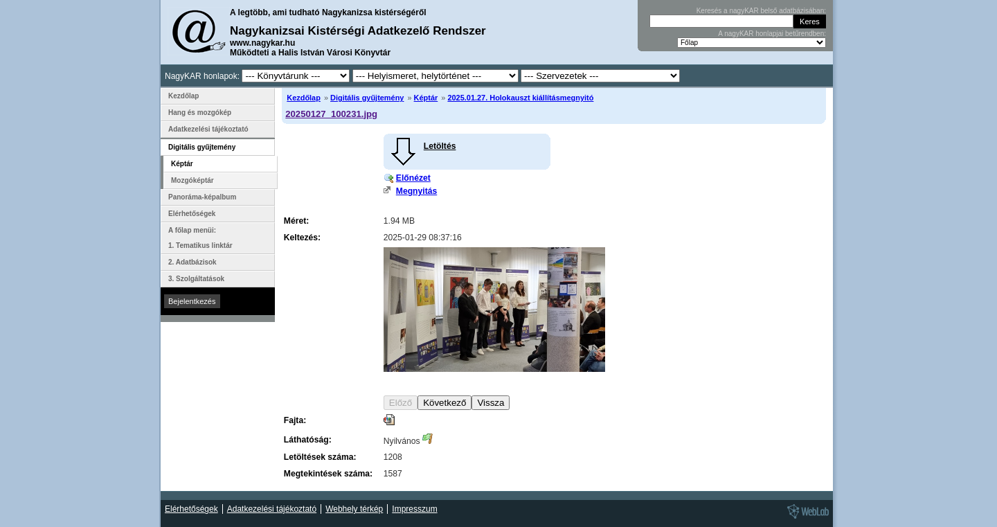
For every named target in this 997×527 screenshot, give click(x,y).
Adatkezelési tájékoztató (208, 129)
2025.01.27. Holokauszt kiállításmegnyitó (520, 97)
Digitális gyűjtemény (367, 97)
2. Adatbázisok (192, 262)
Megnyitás (416, 191)
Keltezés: (302, 237)
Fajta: (295, 420)
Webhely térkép (354, 509)
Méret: (296, 221)
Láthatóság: (308, 440)
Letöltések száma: (320, 457)
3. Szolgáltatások (196, 279)
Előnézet (413, 178)
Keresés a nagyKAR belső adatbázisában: (761, 11)
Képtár (426, 97)
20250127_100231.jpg (331, 114)
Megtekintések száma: (328, 474)
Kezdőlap (304, 97)
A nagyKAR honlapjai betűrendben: (772, 33)
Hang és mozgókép (199, 112)
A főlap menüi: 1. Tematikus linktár (200, 237)
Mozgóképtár (192, 180)
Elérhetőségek (191, 213)
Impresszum (414, 509)
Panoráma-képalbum (202, 197)
